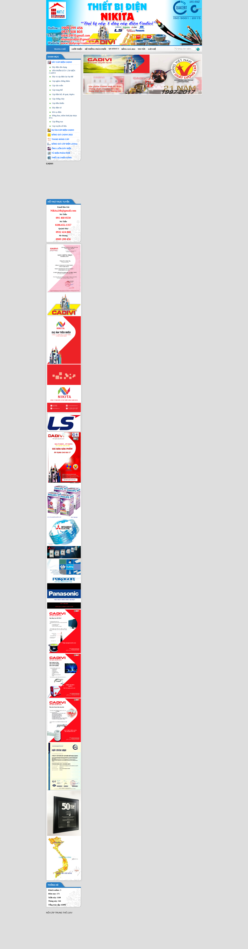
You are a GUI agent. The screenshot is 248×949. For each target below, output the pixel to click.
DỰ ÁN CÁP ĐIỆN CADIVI (63, 130)
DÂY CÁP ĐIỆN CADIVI (62, 62)
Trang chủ (60, 49)
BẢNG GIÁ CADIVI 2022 (62, 135)
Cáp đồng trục (57, 121)
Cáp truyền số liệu (59, 126)
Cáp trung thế (57, 90)
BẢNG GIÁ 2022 (128, 49)
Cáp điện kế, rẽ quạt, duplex (63, 94)
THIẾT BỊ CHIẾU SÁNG (62, 158)
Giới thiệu (77, 49)
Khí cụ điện (56, 112)
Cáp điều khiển (58, 103)
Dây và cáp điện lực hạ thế (62, 77)
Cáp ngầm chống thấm (61, 81)
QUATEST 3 (114, 49)
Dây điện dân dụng (59, 67)
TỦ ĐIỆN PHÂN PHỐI (61, 153)
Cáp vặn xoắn (57, 85)
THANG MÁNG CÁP (60, 139)
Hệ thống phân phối (95, 49)
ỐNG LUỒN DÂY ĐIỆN (61, 148)
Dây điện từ (57, 108)
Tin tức (142, 49)
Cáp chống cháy (58, 99)
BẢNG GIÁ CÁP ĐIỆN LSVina (64, 144)
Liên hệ (152, 49)
